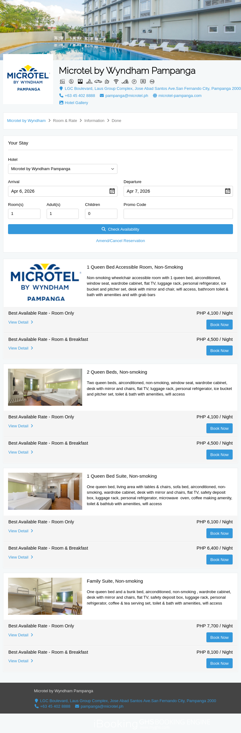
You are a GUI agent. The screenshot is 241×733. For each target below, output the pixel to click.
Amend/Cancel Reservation (120, 240)
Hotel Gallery (73, 102)
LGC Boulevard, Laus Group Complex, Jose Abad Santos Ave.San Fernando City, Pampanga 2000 (150, 88)
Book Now (219, 324)
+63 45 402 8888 (77, 95)
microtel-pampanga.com (176, 95)
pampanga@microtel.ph (123, 95)
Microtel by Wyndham (26, 120)
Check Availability (120, 229)
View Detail (20, 322)
